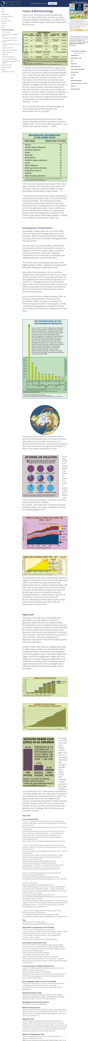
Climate (3, 25)
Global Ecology (5, 14)
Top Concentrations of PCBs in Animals (10, 41)
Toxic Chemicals (6, 32)
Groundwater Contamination (9, 38)
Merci (72, 78)
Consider (73, 75)
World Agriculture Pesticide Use (10, 50)
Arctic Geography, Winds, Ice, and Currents (10, 44)
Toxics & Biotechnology (7, 30)
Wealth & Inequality (6, 67)
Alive (72, 61)
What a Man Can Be (76, 58)
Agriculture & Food (6, 21)
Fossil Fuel (3, 23)
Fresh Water (4, 18)
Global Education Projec (13, 1)
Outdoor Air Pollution (7, 48)
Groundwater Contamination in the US (10, 35)
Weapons (3, 69)
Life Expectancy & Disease (7, 71)
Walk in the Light (75, 89)
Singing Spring (74, 55)
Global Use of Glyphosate (8, 56)
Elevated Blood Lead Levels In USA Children (11, 62)
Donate (52, 3)
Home (2, 9)
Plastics (3, 27)
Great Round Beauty (76, 80)
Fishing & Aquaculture (6, 16)
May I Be (73, 86)
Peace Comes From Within (78, 69)
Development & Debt (6, 65)
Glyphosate (5, 54)
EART (13, 4)
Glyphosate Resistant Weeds (9, 59)
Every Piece (74, 63)
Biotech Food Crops (7, 52)
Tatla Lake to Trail (76, 66)
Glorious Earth (75, 72)
